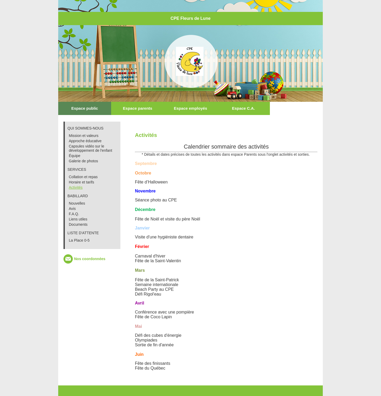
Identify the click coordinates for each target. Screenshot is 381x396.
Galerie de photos (83, 161)
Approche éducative (85, 141)
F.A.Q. (74, 214)
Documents (78, 224)
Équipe (74, 156)
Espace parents (137, 108)
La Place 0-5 (79, 240)
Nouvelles (77, 203)
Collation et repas (83, 177)
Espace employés (190, 108)
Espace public (84, 108)
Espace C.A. (243, 108)
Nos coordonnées (89, 259)
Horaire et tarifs (81, 182)
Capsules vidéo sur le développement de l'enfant (90, 148)
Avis (72, 208)
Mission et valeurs (83, 135)
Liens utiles (78, 219)
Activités (76, 187)
